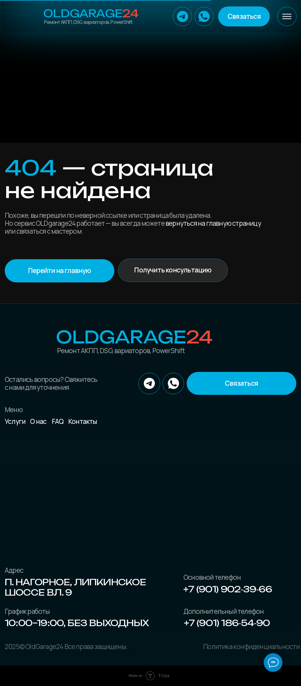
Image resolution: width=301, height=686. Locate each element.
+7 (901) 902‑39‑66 (227, 589)
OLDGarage (90, 13)
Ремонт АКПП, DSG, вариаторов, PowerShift (88, 22)
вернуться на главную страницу (213, 223)
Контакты (82, 421)
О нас (38, 421)
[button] (244, 16)
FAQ (58, 421)
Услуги (15, 421)
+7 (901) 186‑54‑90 (227, 623)
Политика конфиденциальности (251, 646)
